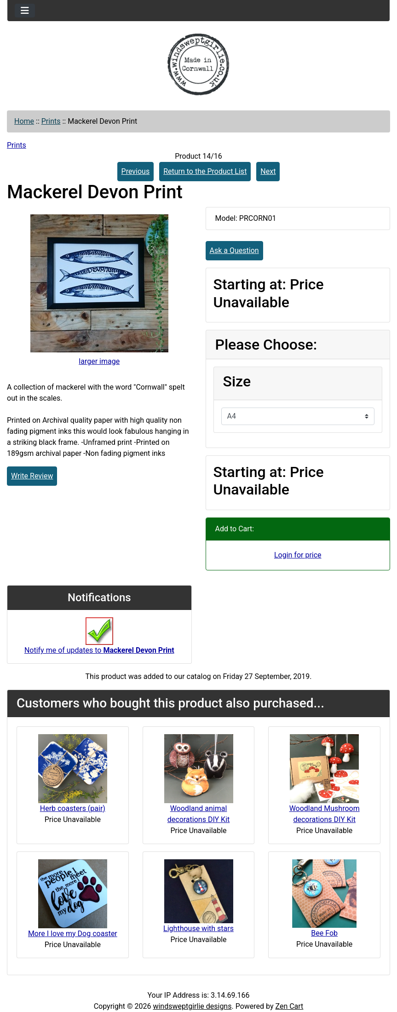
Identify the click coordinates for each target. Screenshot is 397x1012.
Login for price (298, 555)
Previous (135, 171)
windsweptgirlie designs (192, 1006)
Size (237, 381)
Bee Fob (324, 933)
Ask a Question (234, 250)
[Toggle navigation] (25, 10)
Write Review (32, 476)
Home (24, 121)
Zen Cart (289, 1006)
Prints (51, 121)
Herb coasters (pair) (72, 808)
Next (268, 171)
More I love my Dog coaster (72, 933)
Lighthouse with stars (198, 928)
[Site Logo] (198, 64)
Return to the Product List (205, 171)
